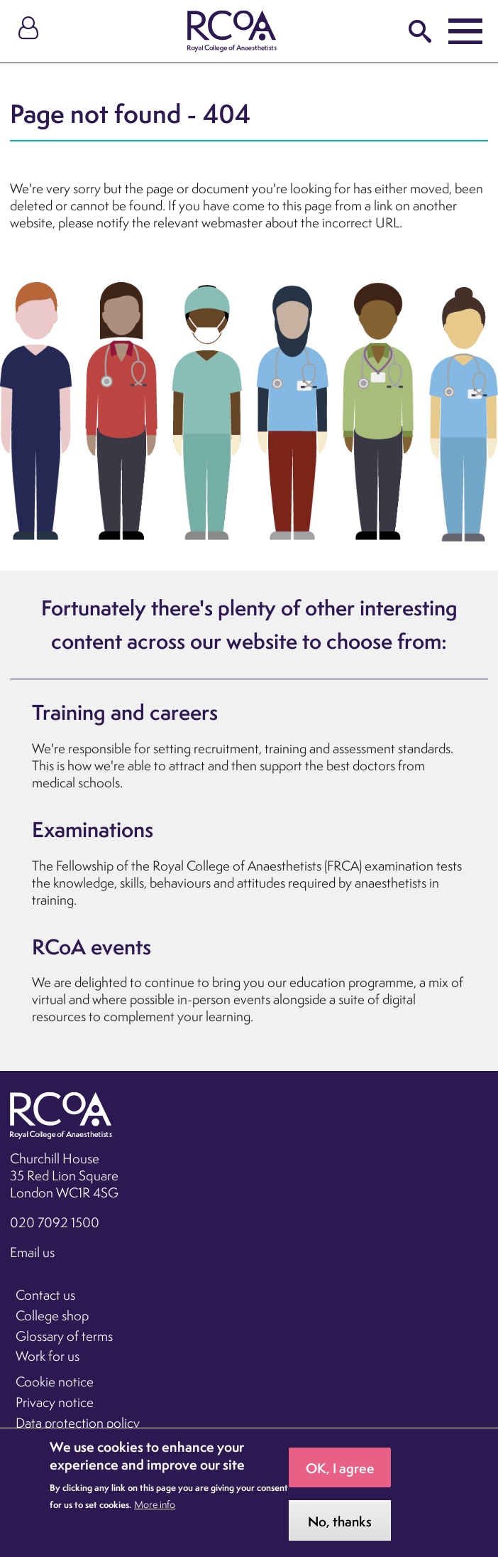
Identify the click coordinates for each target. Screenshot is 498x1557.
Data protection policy (78, 1422)
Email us (32, 1252)
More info (154, 1516)
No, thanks (340, 1533)
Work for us (47, 1356)
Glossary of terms (64, 1336)
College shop (52, 1315)
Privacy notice (55, 1402)
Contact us (45, 1295)
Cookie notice (55, 1381)
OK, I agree (340, 1480)
